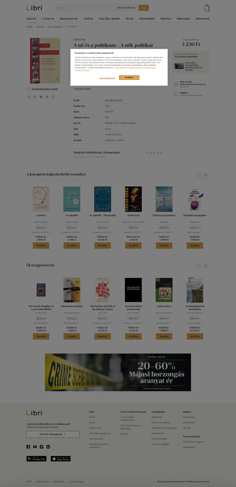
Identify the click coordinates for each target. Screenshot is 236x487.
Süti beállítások (107, 78)
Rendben (129, 77)
